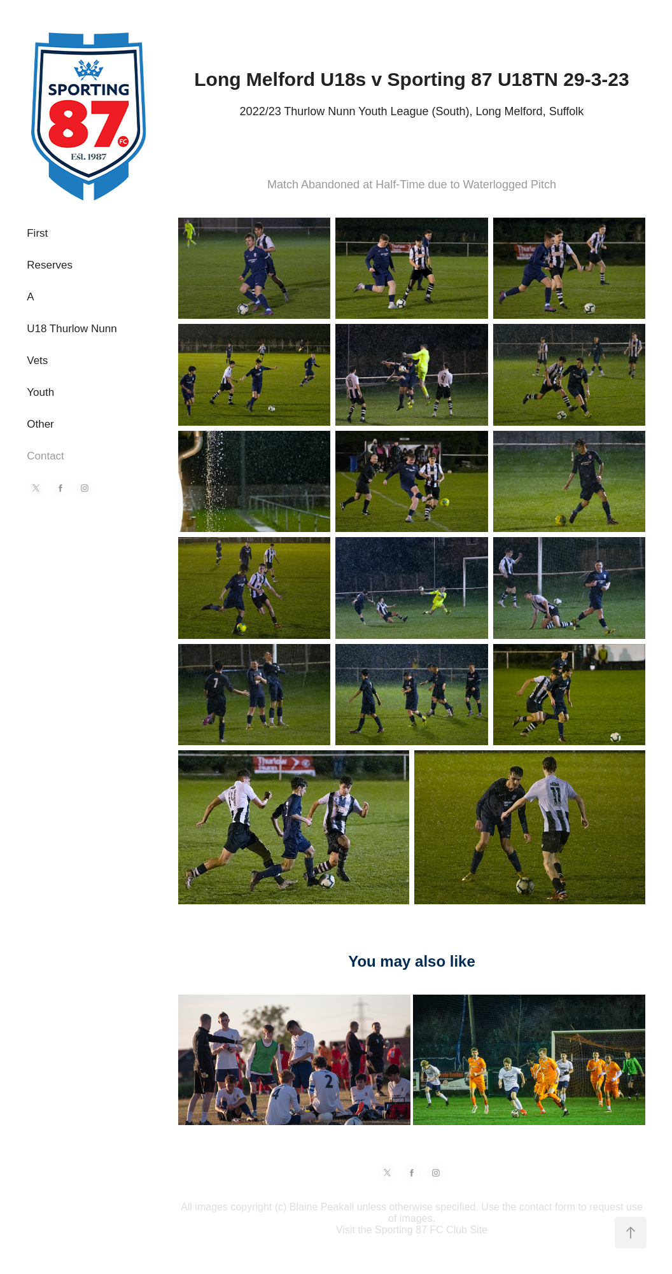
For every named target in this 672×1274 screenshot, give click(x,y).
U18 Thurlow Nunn (71, 329)
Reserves (50, 265)
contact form (547, 1206)
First (37, 233)
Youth (40, 392)
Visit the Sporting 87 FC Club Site (411, 1229)
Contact (45, 456)
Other (40, 424)
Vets (37, 360)
